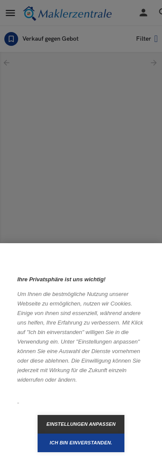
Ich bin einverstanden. (81, 442)
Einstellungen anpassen (80, 424)
